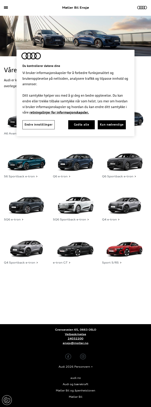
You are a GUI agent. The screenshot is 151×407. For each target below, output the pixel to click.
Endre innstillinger (7, 400)
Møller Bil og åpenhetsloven (75, 390)
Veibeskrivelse (75, 334)
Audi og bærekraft (75, 384)
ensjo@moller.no (75, 343)
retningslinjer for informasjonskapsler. (59, 112)
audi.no (75, 377)
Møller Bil (75, 396)
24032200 (75, 338)
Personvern (82, 366)
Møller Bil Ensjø (75, 7)
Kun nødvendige (112, 124)
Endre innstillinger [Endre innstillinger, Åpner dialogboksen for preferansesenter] (38, 124)
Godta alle (81, 124)
